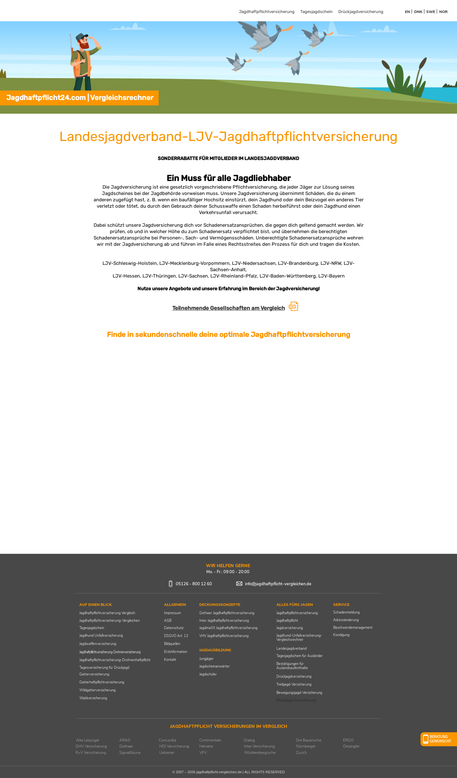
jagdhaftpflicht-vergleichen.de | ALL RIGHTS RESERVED (240, 772)
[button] (439, 739)
